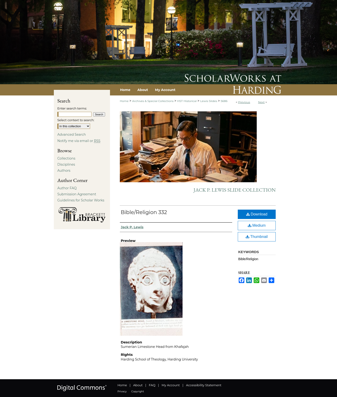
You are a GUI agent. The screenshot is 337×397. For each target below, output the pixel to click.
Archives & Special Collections (153, 101)
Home (124, 101)
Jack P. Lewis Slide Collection (235, 189)
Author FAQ (67, 188)
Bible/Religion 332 (144, 212)
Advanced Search (71, 134)
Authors (63, 170)
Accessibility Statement (203, 385)
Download (256, 214)
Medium (257, 225)
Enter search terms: (72, 108)
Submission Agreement (76, 194)
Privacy (122, 391)
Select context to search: (75, 120)
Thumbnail (257, 237)
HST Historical (187, 101)
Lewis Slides (208, 101)
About (138, 385)
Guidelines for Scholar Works (80, 200)
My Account (171, 385)
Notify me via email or (78, 141)
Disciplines (66, 164)
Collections (66, 158)
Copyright (137, 391)
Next (261, 102)
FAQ (152, 385)
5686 (224, 101)
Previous (244, 102)
